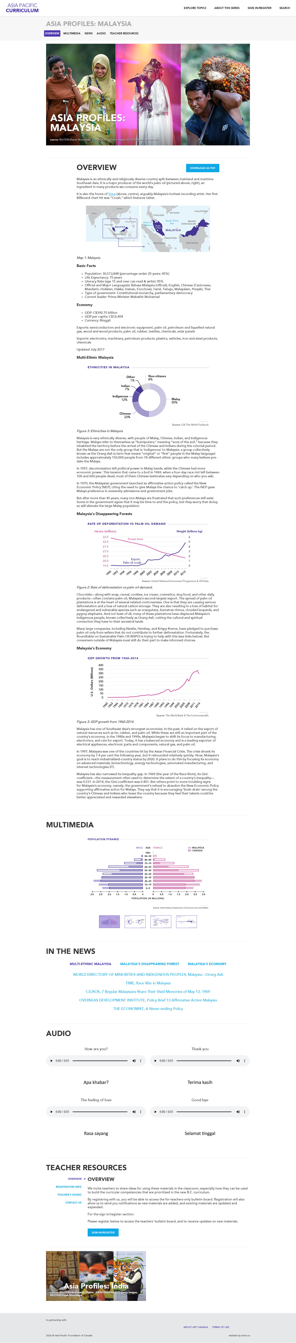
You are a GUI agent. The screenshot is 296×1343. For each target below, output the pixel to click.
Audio (101, 33)
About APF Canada (195, 1327)
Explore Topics (195, 8)
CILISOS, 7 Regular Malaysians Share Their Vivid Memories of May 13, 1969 (148, 992)
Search (284, 8)
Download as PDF (202, 168)
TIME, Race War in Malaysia (148, 983)
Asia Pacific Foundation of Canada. (74, 1335)
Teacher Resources (124, 33)
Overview (52, 33)
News (89, 33)
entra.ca (245, 1335)
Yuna (112, 194)
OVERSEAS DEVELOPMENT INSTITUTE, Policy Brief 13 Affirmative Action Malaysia (148, 1000)
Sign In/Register (259, 8)
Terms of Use (220, 1327)
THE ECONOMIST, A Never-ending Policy (148, 1009)
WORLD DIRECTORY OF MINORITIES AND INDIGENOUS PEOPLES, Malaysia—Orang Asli (148, 975)
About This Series (227, 8)
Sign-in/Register (103, 1233)
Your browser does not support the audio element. (96, 1060)
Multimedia (72, 33)
